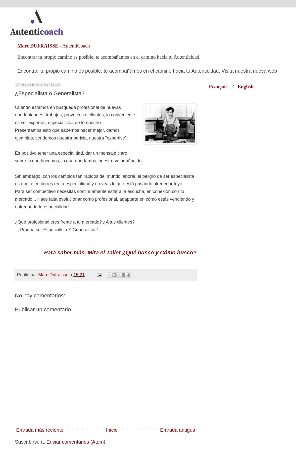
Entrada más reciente (39, 430)
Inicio (112, 430)
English (245, 86)
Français (220, 86)
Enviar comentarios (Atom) (76, 442)
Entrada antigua (177, 430)
